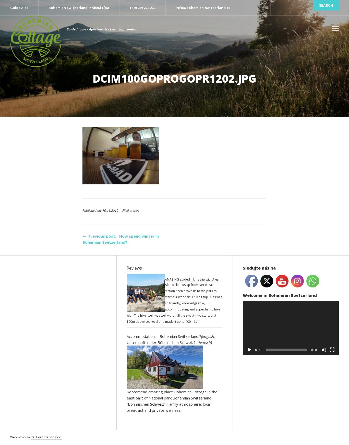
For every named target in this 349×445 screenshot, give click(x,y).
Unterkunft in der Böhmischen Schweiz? (161, 342)
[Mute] (324, 349)
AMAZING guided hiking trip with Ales (192, 279)
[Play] (249, 349)
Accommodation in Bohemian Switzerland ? (164, 336)
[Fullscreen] (332, 349)
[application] (291, 328)
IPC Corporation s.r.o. (46, 437)
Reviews (134, 268)
